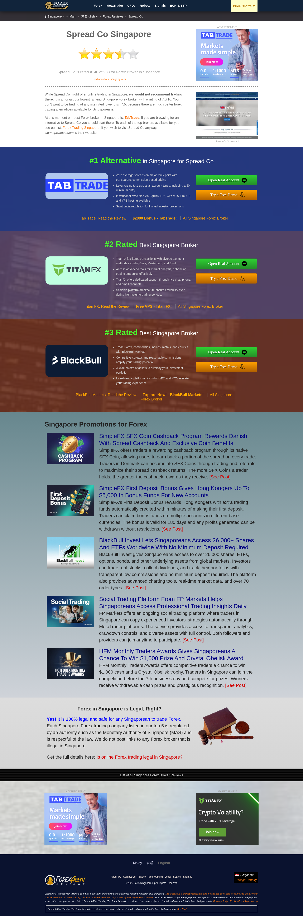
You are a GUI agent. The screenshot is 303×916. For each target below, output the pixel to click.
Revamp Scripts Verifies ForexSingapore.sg (235, 901)
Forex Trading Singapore (81, 127)
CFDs (131, 5)
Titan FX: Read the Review (107, 324)
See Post (182, 909)
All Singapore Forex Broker (205, 236)
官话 (149, 863)
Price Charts (244, 6)
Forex (98, 5)
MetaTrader (114, 5)
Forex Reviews (113, 16)
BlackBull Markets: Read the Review (106, 413)
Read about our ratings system (109, 79)
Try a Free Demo (242, 192)
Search (177, 876)
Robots (145, 5)
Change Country (246, 880)
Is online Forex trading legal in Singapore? (114, 748)
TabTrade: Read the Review (103, 236)
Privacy (142, 876)
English (89, 16)
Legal (168, 876)
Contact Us (129, 876)
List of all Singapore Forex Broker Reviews (151, 775)
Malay (137, 863)
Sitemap (187, 876)
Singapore (55, 16)
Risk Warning (155, 876)
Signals (160, 5)
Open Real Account (242, 182)
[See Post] (220, 476)
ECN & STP (178, 5)
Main (72, 16)
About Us (116, 876)
